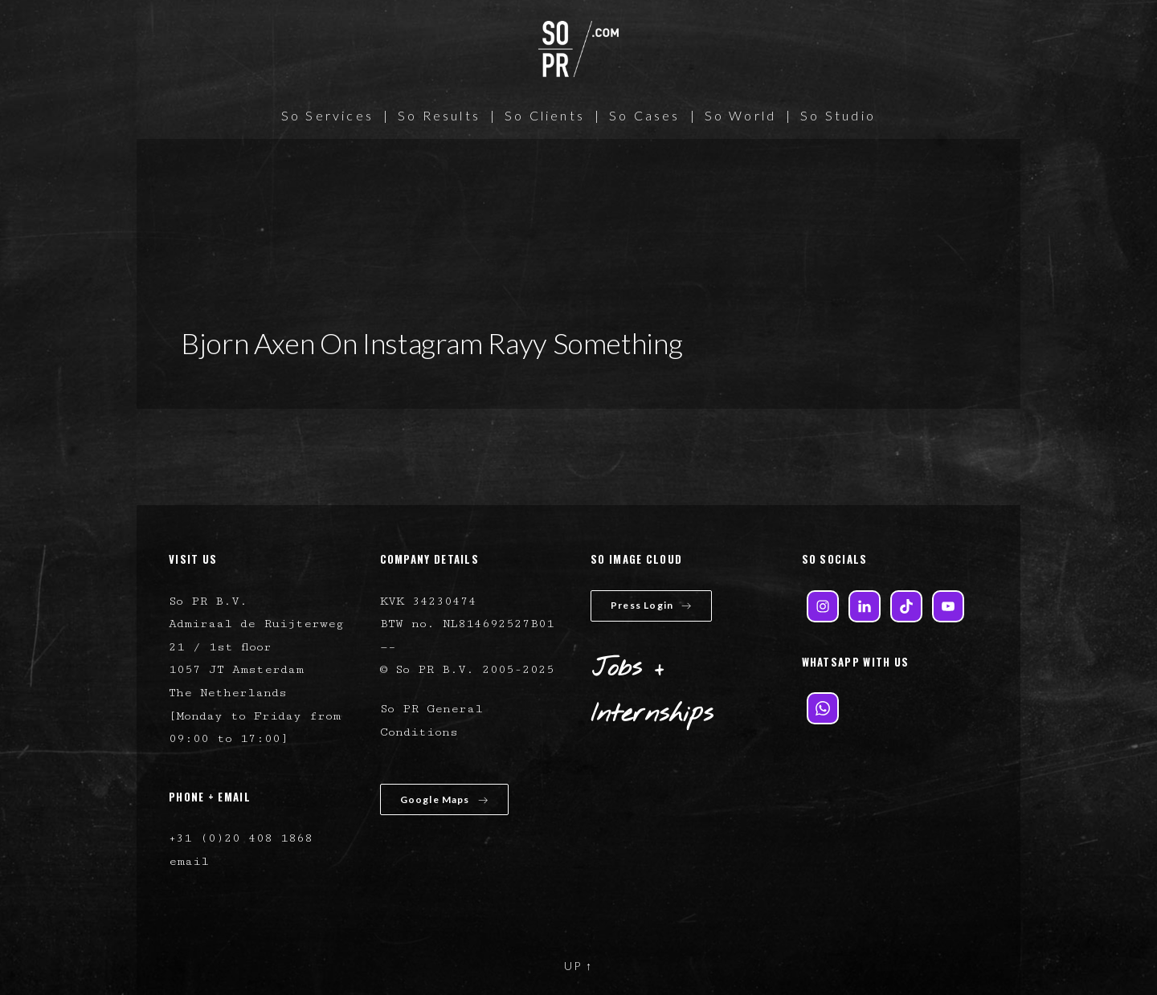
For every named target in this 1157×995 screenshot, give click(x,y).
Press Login (651, 605)
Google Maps (444, 799)
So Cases (645, 115)
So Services (327, 115)
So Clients (545, 115)
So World (741, 115)
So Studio (838, 115)
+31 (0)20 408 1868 (241, 838)
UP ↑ (578, 966)
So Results (439, 115)
